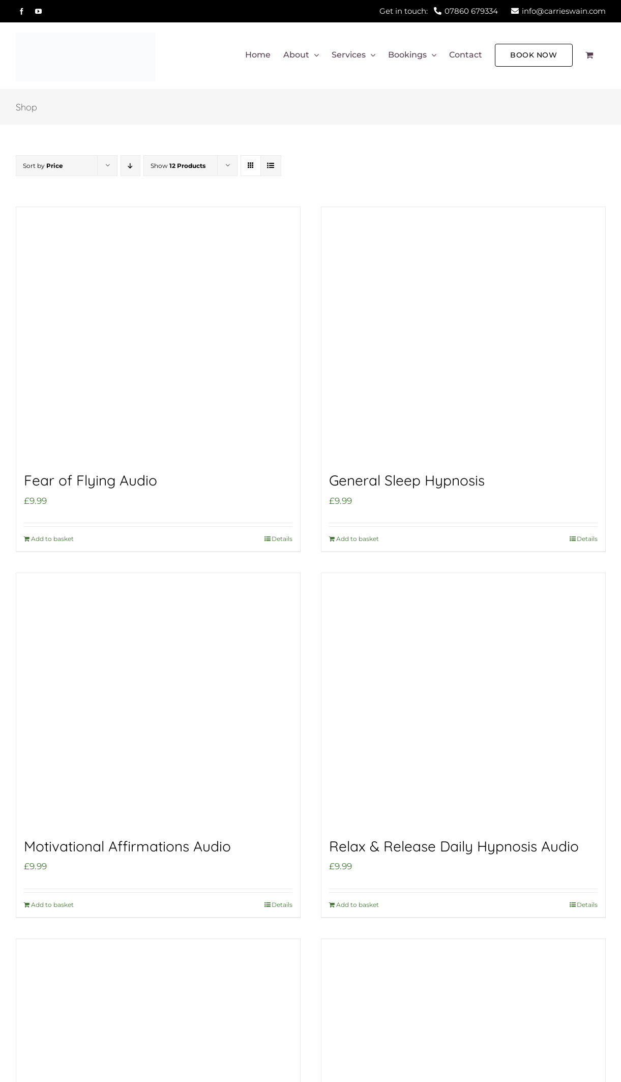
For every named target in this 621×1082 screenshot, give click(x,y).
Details (282, 539)
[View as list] (271, 166)
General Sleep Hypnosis (407, 480)
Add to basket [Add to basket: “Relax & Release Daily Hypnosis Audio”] (357, 904)
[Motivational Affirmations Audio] (158, 700)
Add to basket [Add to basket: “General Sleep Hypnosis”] (357, 539)
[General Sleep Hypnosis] (463, 334)
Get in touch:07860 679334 (438, 11)
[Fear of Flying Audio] (158, 334)
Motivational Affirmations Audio (127, 846)
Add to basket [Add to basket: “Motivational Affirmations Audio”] (52, 904)
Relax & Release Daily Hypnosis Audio (454, 846)
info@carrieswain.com (558, 11)
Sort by (43, 165)
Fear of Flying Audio (90, 480)
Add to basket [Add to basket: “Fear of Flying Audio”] (52, 539)
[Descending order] (130, 165)
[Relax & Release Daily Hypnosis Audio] (463, 700)
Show (178, 165)
